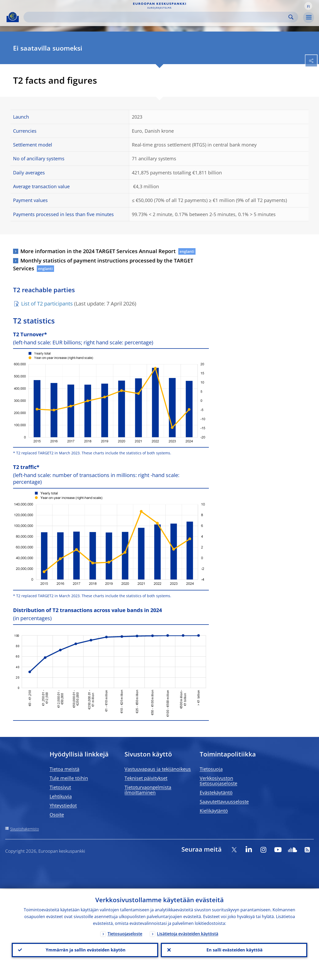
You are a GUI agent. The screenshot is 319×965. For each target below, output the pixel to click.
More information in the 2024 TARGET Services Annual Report (98, 251)
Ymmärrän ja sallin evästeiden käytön (85, 949)
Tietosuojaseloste (125, 933)
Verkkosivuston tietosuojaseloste (218, 780)
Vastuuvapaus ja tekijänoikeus (158, 769)
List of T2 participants (47, 303)
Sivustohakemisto (24, 828)
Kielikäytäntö (214, 811)
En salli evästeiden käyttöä (234, 949)
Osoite (57, 814)
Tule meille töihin (69, 778)
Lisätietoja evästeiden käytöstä (187, 933)
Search (291, 17)
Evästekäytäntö (216, 792)
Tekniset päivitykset (146, 778)
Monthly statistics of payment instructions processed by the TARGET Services (103, 264)
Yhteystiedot (63, 805)
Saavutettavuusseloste (224, 801)
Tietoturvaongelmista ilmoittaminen (148, 790)
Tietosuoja (211, 769)
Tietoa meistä (64, 769)
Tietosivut (60, 787)
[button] (308, 6)
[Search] (157, 17)
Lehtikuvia (61, 796)
